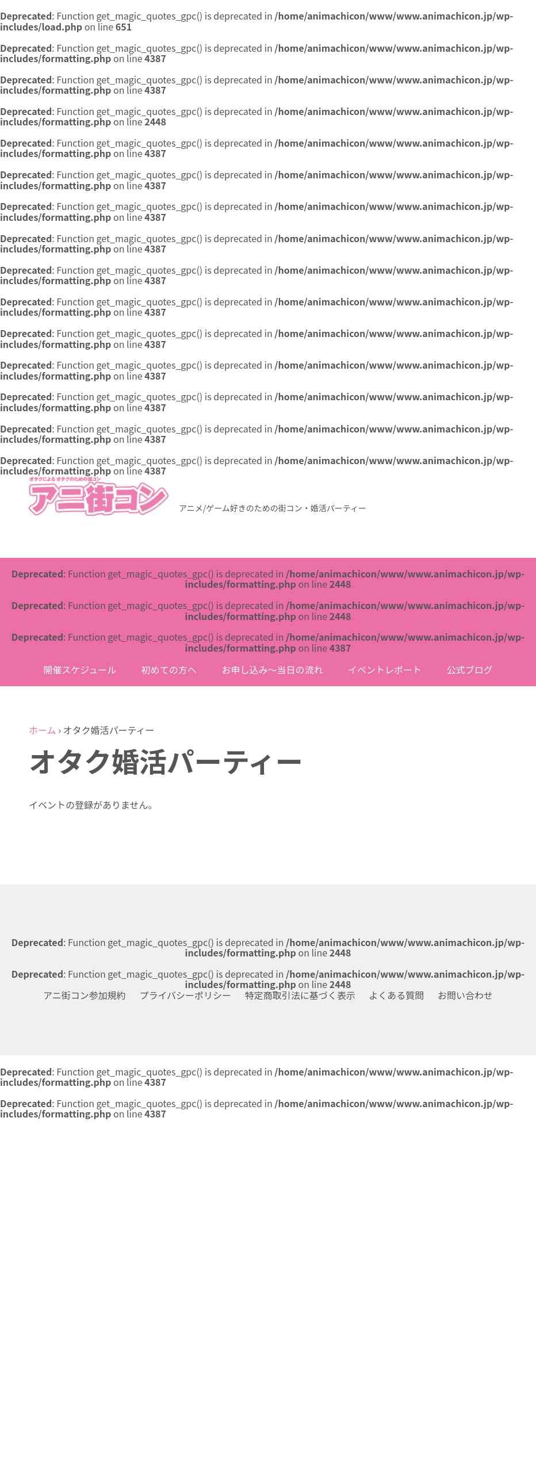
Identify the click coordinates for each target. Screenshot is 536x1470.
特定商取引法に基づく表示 (300, 995)
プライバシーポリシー (185, 995)
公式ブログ (470, 669)
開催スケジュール (79, 669)
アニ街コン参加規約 (84, 995)
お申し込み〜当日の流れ (272, 669)
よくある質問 (396, 995)
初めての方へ (169, 669)
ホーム (42, 730)
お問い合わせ (465, 995)
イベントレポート (385, 669)
